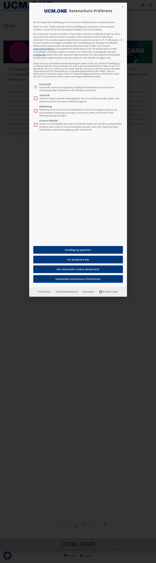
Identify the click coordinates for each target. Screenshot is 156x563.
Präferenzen (44, 290)
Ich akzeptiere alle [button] (78, 258)
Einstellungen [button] (39, 53)
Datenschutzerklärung (44, 47)
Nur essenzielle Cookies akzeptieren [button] (78, 268)
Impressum (88, 290)
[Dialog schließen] (123, 5)
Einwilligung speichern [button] (78, 248)
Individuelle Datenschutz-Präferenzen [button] (78, 277)
